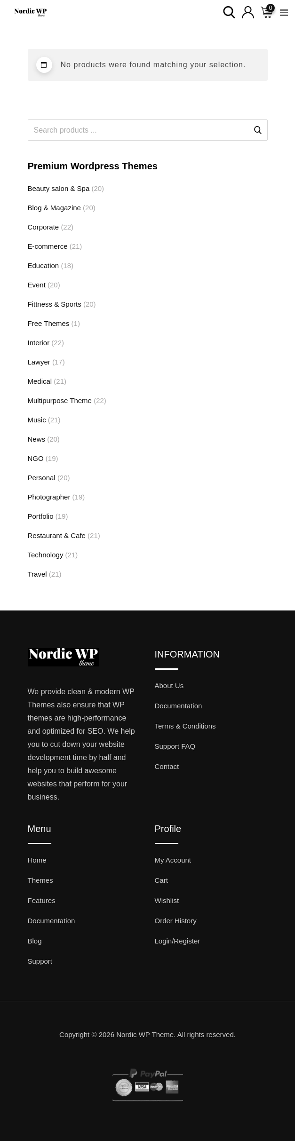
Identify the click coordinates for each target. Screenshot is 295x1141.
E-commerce (48, 246)
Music (37, 420)
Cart (161, 880)
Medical (40, 381)
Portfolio (41, 516)
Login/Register (177, 941)
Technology (46, 555)
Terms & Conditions (185, 726)
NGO (36, 458)
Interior (39, 343)
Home (37, 860)
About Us (169, 685)
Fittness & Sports (54, 304)
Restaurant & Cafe (57, 535)
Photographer (49, 497)
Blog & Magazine (54, 208)
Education (43, 265)
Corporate (43, 227)
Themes (40, 880)
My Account (173, 860)
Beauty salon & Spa (59, 188)
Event (37, 285)
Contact (167, 766)
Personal (42, 478)
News (37, 439)
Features (42, 900)
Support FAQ (175, 746)
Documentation (178, 706)
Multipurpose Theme (60, 400)
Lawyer (39, 362)
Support (40, 961)
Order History (176, 921)
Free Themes (49, 323)
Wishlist (167, 900)
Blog (35, 941)
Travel (37, 574)
